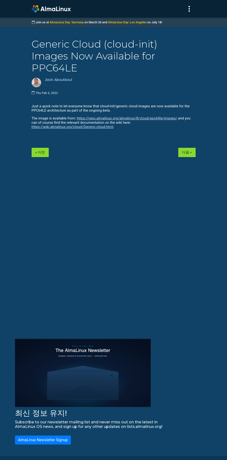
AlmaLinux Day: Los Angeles (127, 22)
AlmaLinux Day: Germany (67, 22)
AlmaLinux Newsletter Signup (43, 440)
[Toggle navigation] (189, 8)
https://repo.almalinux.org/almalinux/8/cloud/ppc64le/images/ (127, 118)
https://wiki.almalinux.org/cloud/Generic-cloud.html (72, 127)
